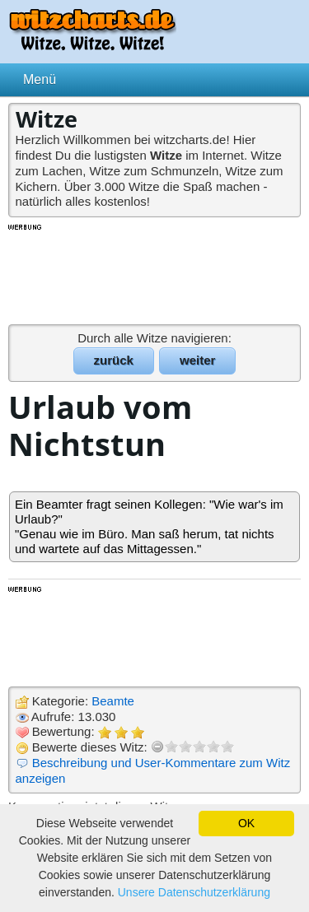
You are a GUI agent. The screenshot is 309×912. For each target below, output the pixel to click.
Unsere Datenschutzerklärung (194, 892)
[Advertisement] (155, 273)
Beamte (112, 701)
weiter (197, 360)
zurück (113, 360)
